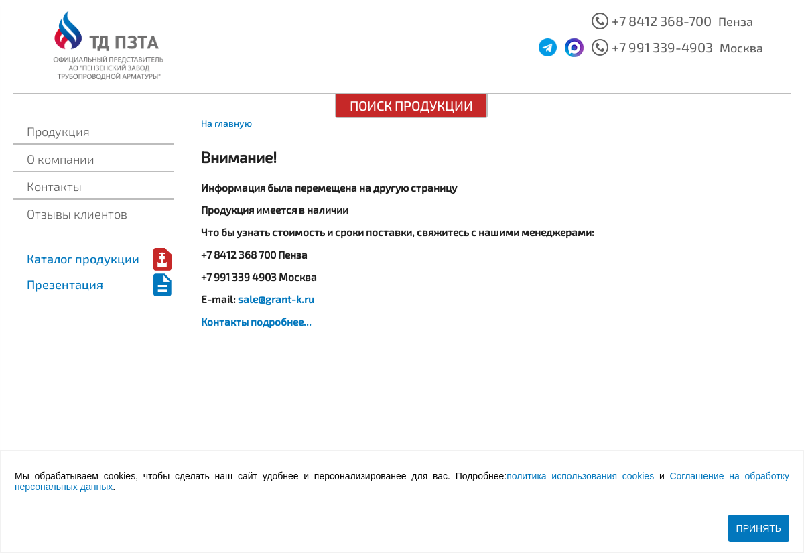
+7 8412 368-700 (662, 21)
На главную (226, 123)
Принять (758, 528)
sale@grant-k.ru (276, 299)
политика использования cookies (580, 476)
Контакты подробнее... (256, 322)
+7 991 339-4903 (662, 47)
